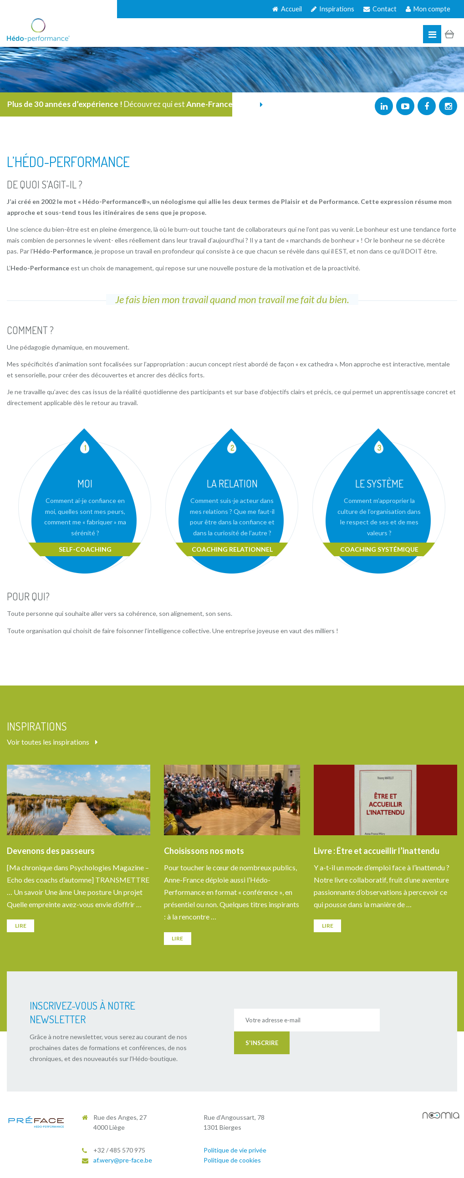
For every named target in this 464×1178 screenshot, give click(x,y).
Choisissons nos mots (204, 851)
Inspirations (332, 9)
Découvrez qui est (135, 104)
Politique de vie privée (235, 1150)
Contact (380, 9)
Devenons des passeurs (51, 851)
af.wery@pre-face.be (122, 1160)
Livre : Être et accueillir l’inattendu (376, 851)
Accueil (287, 9)
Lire (20, 925)
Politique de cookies (232, 1160)
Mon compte (428, 9)
